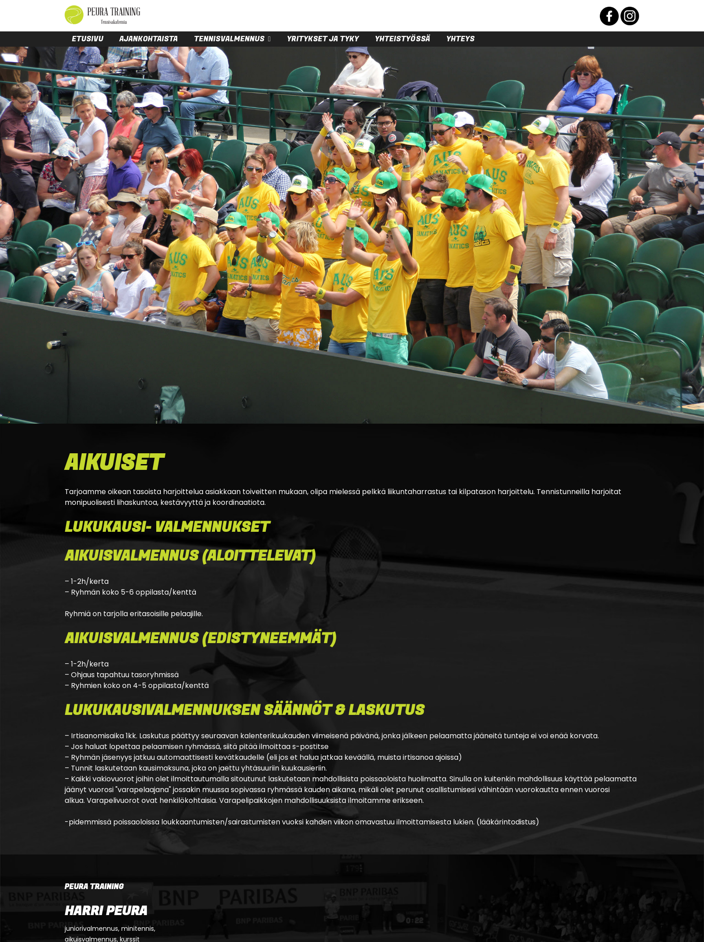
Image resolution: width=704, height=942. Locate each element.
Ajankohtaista (148, 39)
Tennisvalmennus (229, 39)
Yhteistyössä (402, 39)
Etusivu (87, 39)
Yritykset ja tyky (323, 39)
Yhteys (460, 39)
